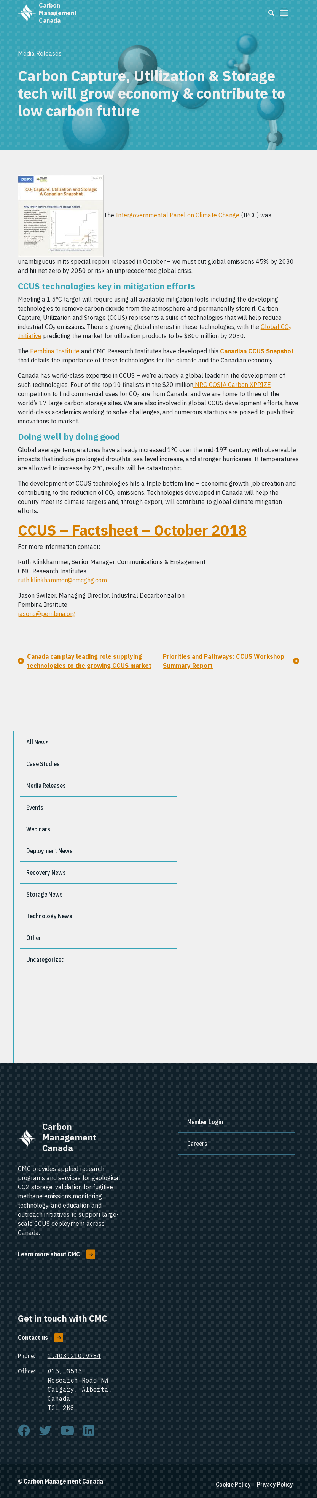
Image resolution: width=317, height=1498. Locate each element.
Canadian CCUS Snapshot (257, 351)
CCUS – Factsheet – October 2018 (132, 530)
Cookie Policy (233, 1484)
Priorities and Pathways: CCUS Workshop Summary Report (223, 661)
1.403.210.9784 (74, 1356)
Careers (197, 1143)
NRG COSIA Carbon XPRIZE (232, 384)
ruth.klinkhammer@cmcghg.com (62, 580)
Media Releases (40, 53)
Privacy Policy (275, 1484)
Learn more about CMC (49, 1254)
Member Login (205, 1122)
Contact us (33, 1337)
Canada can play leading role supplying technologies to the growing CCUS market (89, 661)
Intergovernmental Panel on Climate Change (176, 215)
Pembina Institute (55, 351)
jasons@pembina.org (47, 613)
